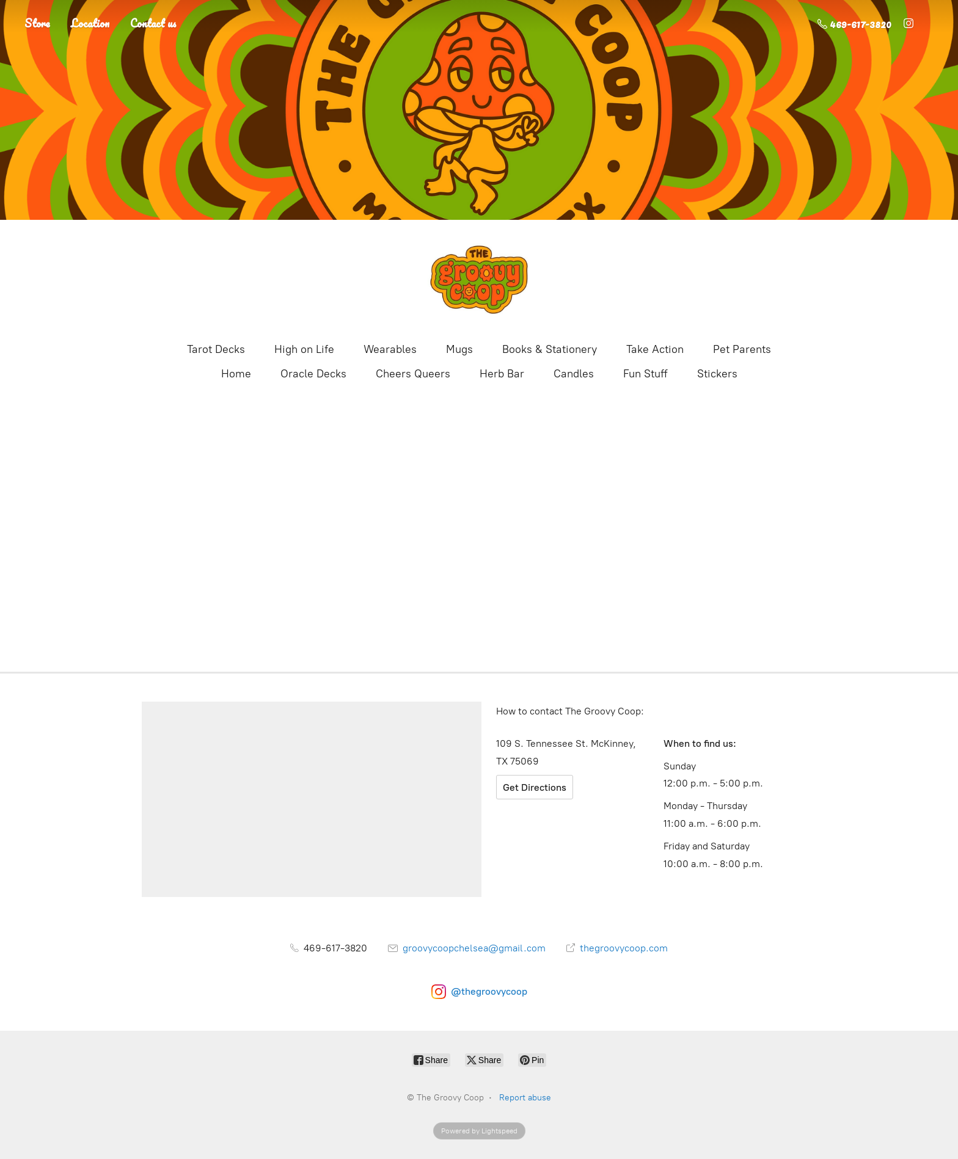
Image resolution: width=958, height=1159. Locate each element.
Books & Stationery (549, 349)
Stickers (717, 373)
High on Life (304, 349)
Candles (574, 373)
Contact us (153, 23)
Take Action (655, 349)
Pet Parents (742, 349)
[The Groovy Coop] (479, 279)
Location (90, 23)
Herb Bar (502, 373)
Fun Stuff (645, 373)
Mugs (459, 349)
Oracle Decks (313, 373)
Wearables (390, 349)
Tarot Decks (216, 349)
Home (236, 373)
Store (37, 23)
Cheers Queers (413, 373)
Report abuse (525, 1097)
